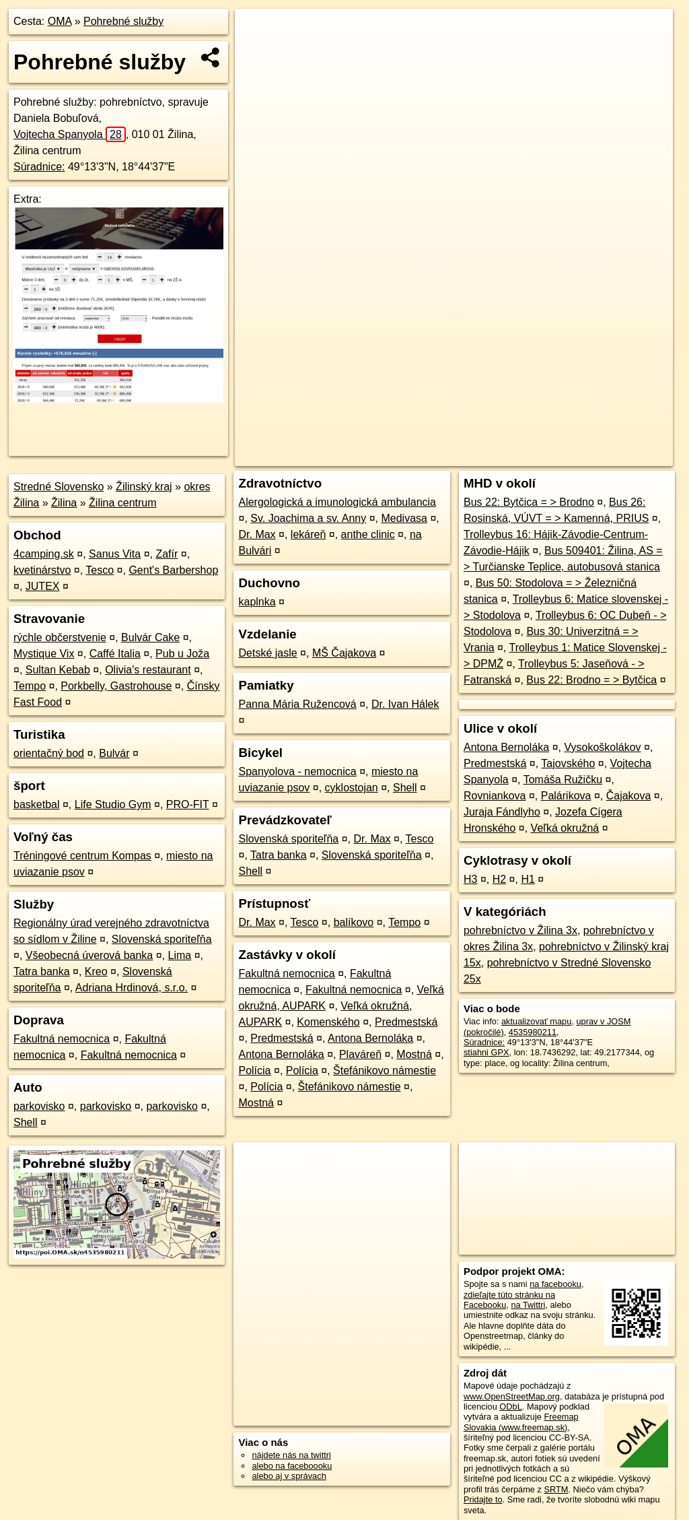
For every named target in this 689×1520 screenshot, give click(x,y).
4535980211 (532, 1032)
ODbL (510, 1406)
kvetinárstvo (42, 570)
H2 (499, 879)
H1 (527, 879)
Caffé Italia (115, 653)
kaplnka (256, 601)
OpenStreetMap (440, 456)
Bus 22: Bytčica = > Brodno (529, 502)
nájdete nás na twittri (291, 1455)
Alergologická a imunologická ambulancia (337, 502)
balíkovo (354, 922)
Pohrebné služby (123, 21)
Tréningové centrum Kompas (82, 855)
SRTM (556, 1489)
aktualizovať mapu (536, 1021)
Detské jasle (267, 653)
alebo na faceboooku (292, 1466)
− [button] (258, 52)
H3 (470, 879)
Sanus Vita (115, 554)
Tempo (29, 686)
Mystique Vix (43, 653)
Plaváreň (360, 1054)
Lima (180, 955)
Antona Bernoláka (370, 1038)
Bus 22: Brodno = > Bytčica (591, 680)
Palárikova (566, 795)
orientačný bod (48, 753)
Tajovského (568, 763)
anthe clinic (368, 534)
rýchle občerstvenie (59, 637)
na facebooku (555, 1284)
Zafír (166, 554)
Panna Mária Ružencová (297, 704)
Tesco (99, 570)
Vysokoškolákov (602, 747)
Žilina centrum (122, 502)
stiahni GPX (486, 1052)
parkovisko (39, 1106)
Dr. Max (256, 534)
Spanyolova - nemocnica (297, 771)
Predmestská (406, 1022)
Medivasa (404, 518)
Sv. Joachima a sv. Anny (308, 518)
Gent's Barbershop (173, 570)
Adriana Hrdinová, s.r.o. (131, 987)
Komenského (328, 1022)
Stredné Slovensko (58, 486)
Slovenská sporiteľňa (162, 939)
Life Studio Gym (113, 804)
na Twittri (528, 1305)
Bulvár (114, 753)
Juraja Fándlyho (502, 812)
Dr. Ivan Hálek (405, 704)
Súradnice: (39, 166)
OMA (60, 21)
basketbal (36, 804)
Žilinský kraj (144, 486)
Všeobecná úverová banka (89, 955)
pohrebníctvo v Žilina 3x (520, 930)
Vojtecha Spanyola (69, 134)
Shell (25, 1122)
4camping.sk (43, 554)
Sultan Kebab (58, 669)
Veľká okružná (565, 828)
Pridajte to (483, 1499)
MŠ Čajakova (344, 653)
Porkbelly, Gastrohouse (116, 686)
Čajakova (628, 795)
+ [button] (258, 32)
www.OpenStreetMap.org (512, 1396)
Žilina (64, 502)
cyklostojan (351, 787)
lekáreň (308, 534)
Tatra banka (41, 971)
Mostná (413, 1054)
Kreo (96, 971)
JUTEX (43, 586)
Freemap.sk (510, 456)
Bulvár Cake (150, 637)
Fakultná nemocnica (61, 1039)
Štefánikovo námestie (384, 1070)
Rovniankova (495, 795)
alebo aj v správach (289, 1476)
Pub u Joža (182, 653)
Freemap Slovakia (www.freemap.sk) (521, 1422)
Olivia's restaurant (148, 669)
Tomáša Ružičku (562, 779)
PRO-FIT (187, 804)
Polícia (254, 1070)
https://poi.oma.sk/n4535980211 (612, 456)
